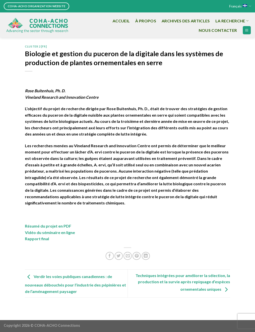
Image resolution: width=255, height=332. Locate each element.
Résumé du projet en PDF (48, 226)
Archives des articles (186, 20)
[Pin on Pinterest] (136, 256)
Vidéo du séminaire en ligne (50, 232)
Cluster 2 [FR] (36, 46)
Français (240, 6)
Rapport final (37, 238)
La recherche (232, 20)
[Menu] (247, 30)
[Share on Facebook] (110, 256)
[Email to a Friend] (128, 256)
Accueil (121, 20)
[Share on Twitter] (119, 256)
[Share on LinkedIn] (146, 256)
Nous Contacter (218, 30)
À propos (145, 20)
